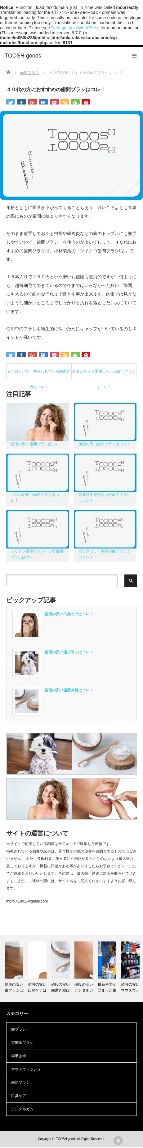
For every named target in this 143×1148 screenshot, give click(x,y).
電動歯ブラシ (22, 1044)
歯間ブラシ (20, 1084)
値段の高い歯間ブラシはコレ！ (104, 445)
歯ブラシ (18, 1030)
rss (118, 1140)
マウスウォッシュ (26, 1070)
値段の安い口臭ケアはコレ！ (69, 615)
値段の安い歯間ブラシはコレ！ (37, 445)
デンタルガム (22, 1110)
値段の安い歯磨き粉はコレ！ (69, 691)
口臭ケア (18, 1097)
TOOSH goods (66, 1140)
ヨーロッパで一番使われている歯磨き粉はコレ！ (38, 375)
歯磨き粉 (18, 1057)
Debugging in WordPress (75, 29)
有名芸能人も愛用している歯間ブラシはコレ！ (104, 375)
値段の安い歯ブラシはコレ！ (69, 653)
